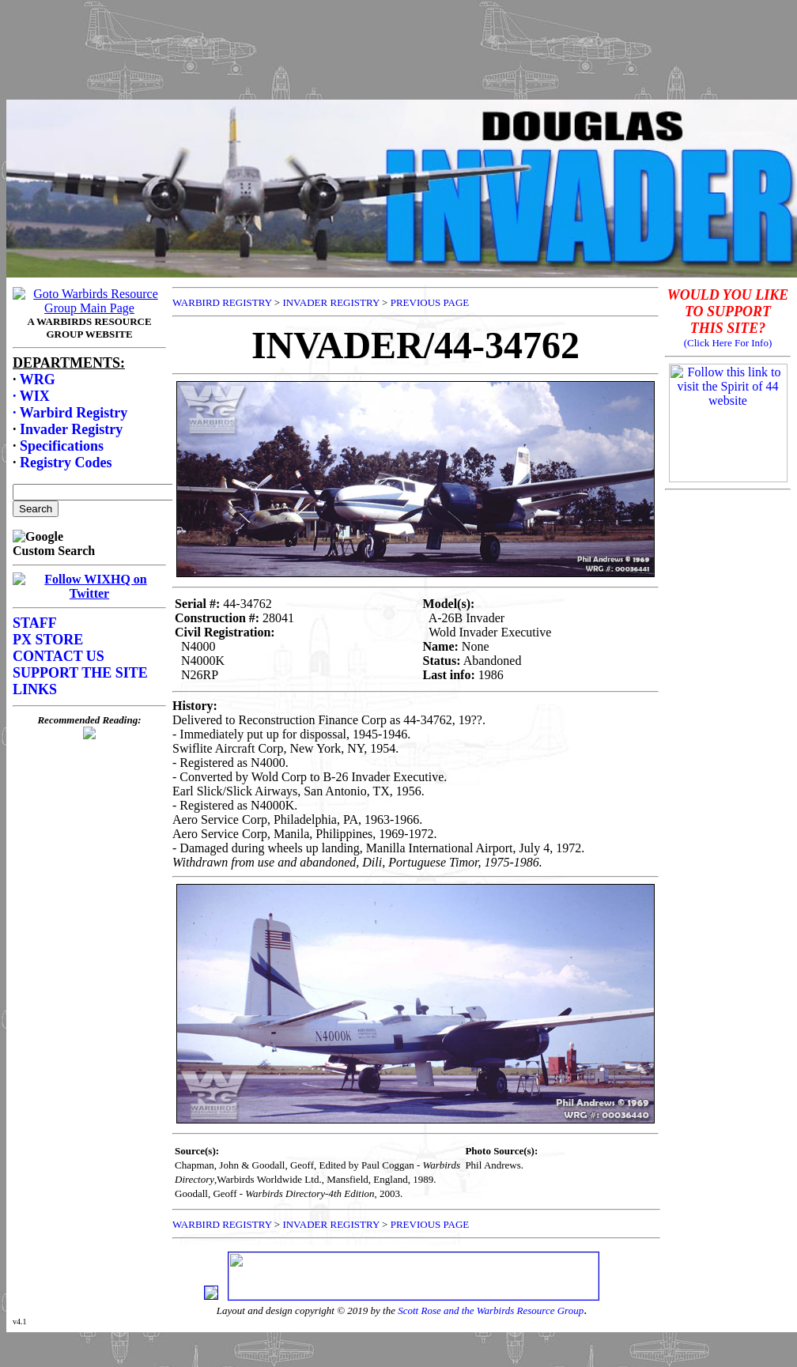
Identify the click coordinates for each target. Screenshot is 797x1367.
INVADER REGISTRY (330, 302)
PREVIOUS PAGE (430, 302)
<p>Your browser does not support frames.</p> (401, 65)
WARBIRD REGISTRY (222, 302)
